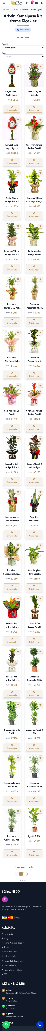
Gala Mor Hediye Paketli (11, 412)
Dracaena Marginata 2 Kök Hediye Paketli (11, 307)
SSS (4, 974)
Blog (5, 938)
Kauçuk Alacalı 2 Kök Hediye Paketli (34, 467)
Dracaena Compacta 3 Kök (34, 678)
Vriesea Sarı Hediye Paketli (12, 625)
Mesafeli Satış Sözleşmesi (12, 961)
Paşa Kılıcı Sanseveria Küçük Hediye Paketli (11, 574)
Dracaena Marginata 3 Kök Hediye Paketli (34, 307)
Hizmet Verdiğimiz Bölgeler (13, 943)
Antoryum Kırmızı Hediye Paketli (34, 146)
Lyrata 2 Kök (34, 836)
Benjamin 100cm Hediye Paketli (11, 253)
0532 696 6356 (12, 1008)
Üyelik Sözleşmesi (9, 965)
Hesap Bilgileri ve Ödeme (12, 970)
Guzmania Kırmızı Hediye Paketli (34, 412)
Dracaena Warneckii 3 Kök (11, 838)
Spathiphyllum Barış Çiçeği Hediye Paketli (34, 574)
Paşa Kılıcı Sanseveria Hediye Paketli (34, 520)
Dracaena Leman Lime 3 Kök (12, 785)
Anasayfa (6, 9)
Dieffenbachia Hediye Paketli (34, 253)
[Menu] (4, 3)
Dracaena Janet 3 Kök (34, 731)
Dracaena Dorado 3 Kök (12, 731)
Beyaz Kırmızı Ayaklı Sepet (11, 93)
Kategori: (5, 44)
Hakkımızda (7, 934)
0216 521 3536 (11, 1001)
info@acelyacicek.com (14, 1016)
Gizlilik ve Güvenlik (9, 951)
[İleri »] (29, 874)
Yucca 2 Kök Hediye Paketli (34, 625)
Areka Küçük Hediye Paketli (12, 200)
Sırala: (4, 53)
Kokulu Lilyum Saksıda (34, 93)
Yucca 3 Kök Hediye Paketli (12, 678)
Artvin (16, 9)
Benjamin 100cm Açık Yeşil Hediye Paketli (34, 201)
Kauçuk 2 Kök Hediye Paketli (12, 466)
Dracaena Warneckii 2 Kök (34, 785)
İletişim (5, 947)
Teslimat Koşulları (9, 956)
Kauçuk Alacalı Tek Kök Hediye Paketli (11, 520)
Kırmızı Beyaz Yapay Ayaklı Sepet (11, 148)
